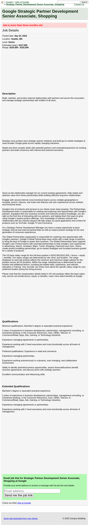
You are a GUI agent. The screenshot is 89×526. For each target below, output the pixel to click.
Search (84, 2)
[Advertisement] (44, 72)
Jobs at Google (22, 2)
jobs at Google (24, 503)
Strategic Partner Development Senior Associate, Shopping (35, 4)
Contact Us (79, 4)
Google (9, 2)
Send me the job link (19, 495)
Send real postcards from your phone (21, 518)
